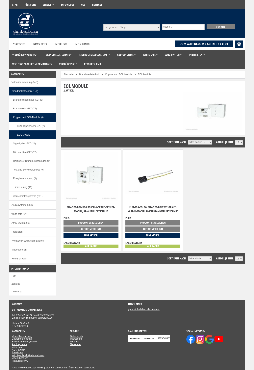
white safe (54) (19, 214)
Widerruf (74, 341)
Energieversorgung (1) (25, 178)
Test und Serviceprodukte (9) (28, 169)
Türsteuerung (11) (22, 187)
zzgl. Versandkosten (56, 367)
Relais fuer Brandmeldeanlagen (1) (31, 161)
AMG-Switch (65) (21, 223)
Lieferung (16, 291)
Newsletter (40, 44)
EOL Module (23, 134)
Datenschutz (76, 336)
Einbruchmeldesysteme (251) (27, 196)
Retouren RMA (19, 258)
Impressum (76, 338)
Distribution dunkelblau (83, 367)
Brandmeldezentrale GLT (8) (28, 99)
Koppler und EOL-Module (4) (28, 117)
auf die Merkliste (91, 229)
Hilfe (14, 276)
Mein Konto (82, 44)
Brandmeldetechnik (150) (25, 91)
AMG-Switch (18, 350)
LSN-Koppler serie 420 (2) (31, 126)
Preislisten (17, 231)
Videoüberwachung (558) (25, 82)
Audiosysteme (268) (22, 205)
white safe (17, 347)
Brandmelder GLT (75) (25, 108)
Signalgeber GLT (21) (24, 143)
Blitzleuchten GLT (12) (25, 152)
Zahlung (16, 283)
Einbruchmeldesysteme (24, 341)
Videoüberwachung (22, 336)
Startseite (19, 44)
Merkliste (61, 44)
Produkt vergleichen (91, 223)
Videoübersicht (19, 249)
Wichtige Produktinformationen (28, 240)
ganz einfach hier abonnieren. (144, 309)
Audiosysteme (19, 344)
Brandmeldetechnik (22, 338)
